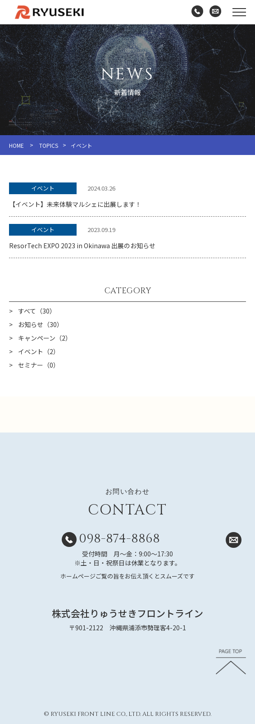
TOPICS (48, 145)
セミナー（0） (38, 364)
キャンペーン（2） (45, 337)
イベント (43, 188)
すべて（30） (37, 310)
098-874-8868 (119, 538)
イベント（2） (38, 351)
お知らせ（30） (40, 324)
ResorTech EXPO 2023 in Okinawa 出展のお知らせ (82, 245)
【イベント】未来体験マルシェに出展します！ (75, 204)
